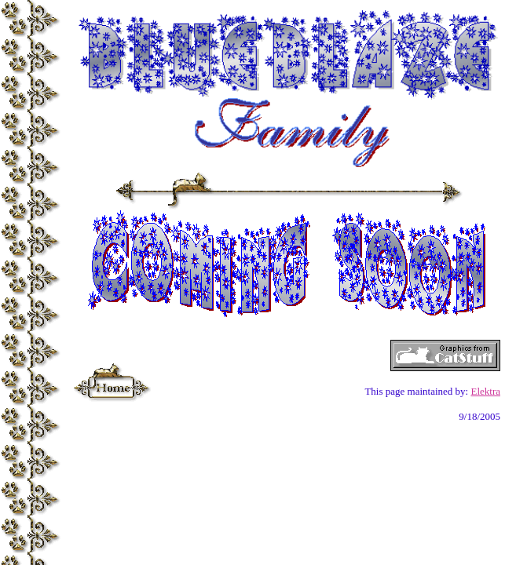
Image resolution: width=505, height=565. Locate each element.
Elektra (485, 391)
